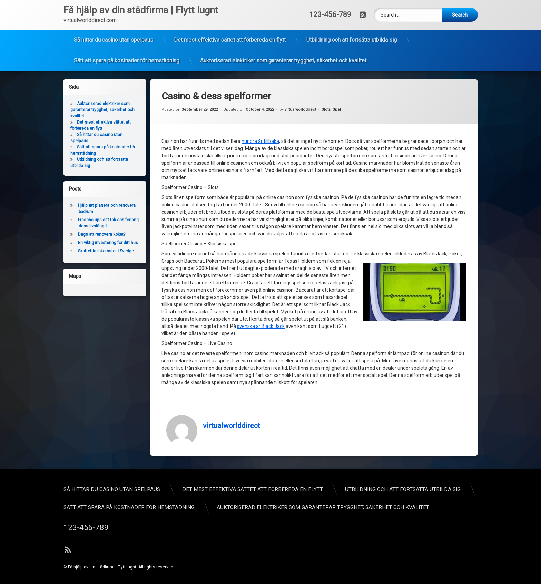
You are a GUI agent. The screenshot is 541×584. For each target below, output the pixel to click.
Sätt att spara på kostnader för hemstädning (126, 38)
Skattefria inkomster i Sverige (80, 251)
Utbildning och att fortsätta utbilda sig (351, 17)
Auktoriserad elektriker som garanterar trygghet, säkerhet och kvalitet (283, 38)
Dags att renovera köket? (75, 234)
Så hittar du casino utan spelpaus (113, 17)
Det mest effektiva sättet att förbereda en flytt (230, 17)
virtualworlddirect (231, 306)
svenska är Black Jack (261, 207)
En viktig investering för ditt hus (82, 242)
